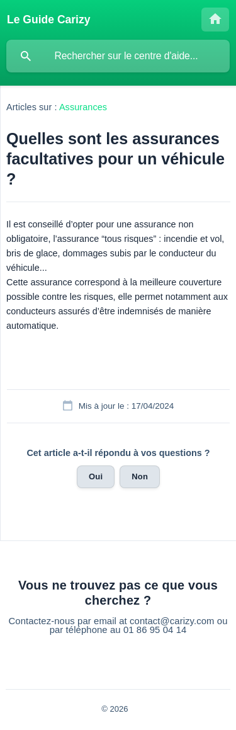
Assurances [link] (83, 107)
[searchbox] (118, 56)
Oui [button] (96, 476)
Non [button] (140, 476)
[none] (49, 19)
